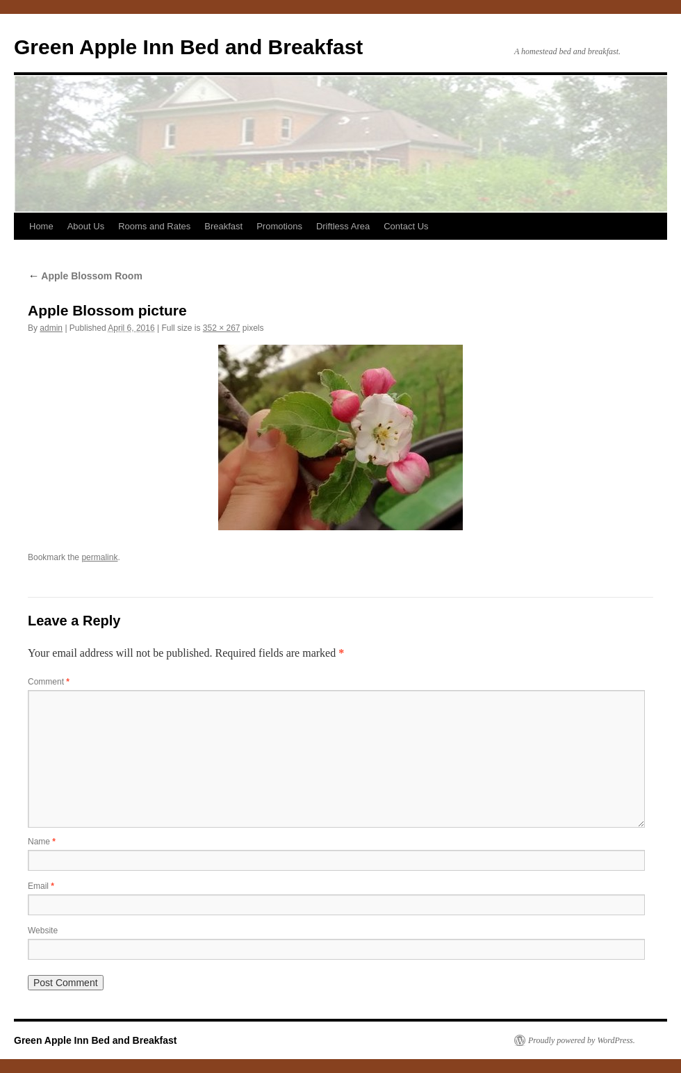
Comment (48, 682)
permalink (99, 557)
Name (42, 841)
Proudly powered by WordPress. (581, 1040)
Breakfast (223, 226)
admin (51, 328)
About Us (85, 226)
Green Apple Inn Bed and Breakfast (188, 46)
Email (41, 886)
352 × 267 (221, 328)
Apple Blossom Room (85, 275)
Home (41, 226)
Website (43, 930)
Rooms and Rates (154, 226)
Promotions (279, 226)
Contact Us (406, 226)
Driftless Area (343, 226)
